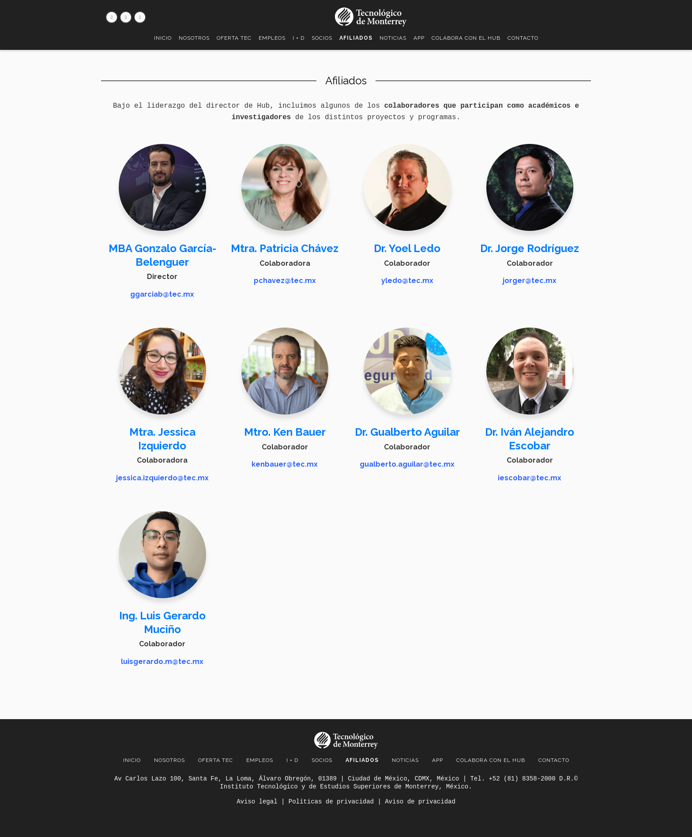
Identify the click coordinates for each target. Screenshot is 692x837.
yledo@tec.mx (407, 280)
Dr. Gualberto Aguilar (407, 431)
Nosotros (194, 38)
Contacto (523, 38)
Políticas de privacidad (331, 802)
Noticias (393, 38)
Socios (322, 38)
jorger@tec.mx (530, 280)
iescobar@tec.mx (529, 477)
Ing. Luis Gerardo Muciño (162, 620)
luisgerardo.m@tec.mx (162, 660)
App (419, 38)
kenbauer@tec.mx (285, 463)
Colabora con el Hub (466, 38)
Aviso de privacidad (420, 802)
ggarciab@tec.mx (162, 294)
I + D (299, 38)
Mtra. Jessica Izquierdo (162, 438)
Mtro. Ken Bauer (285, 431)
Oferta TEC (234, 38)
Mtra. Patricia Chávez (284, 248)
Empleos (272, 38)
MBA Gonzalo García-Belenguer (162, 255)
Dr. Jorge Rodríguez (529, 248)
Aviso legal (257, 802)
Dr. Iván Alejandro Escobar (529, 438)
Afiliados (355, 38)
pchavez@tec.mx (285, 280)
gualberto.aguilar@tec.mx (407, 463)
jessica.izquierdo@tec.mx (162, 477)
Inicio (163, 38)
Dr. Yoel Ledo (407, 248)
